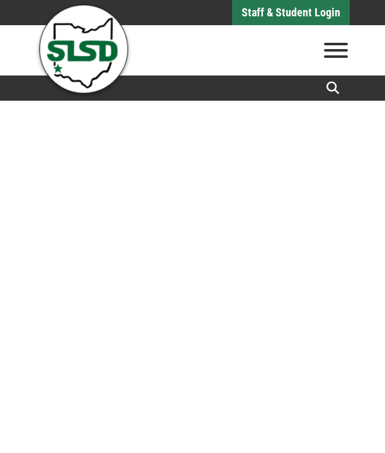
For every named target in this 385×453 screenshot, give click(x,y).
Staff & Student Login (291, 12)
